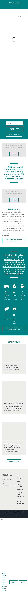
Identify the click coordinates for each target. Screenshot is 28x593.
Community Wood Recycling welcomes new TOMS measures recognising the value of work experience (13, 405)
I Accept (14, 154)
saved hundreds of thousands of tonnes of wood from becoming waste (14, 268)
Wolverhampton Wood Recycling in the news (11, 366)
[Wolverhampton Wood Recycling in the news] (14, 353)
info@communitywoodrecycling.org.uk (12, 485)
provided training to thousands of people (14, 260)
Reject (23, 582)
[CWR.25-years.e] (7, 12)
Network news (16, 410)
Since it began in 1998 (14, 254)
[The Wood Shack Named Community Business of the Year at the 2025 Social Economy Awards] (14, 431)
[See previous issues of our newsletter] (14, 135)
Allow (13, 582)
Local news (16, 369)
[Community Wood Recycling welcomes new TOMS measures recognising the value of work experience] (14, 390)
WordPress (21, 512)
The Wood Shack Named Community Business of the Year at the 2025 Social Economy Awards (13, 446)
